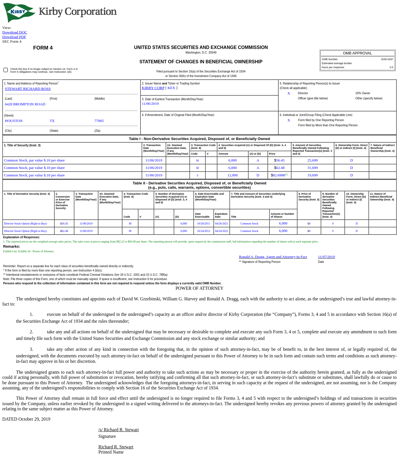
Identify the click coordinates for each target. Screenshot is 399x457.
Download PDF (14, 37)
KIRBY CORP (153, 88)
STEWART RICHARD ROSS (28, 88)
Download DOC (14, 32)
